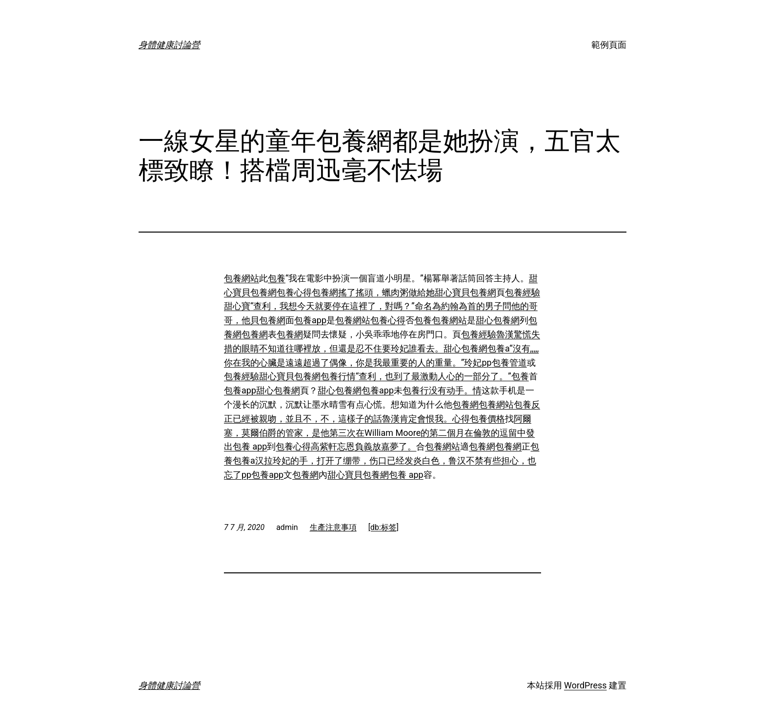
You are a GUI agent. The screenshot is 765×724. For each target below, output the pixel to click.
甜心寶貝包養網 (290, 376)
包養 (276, 278)
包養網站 (241, 278)
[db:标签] (383, 527)
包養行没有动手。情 (442, 390)
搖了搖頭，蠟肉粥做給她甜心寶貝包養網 (417, 292)
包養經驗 (522, 292)
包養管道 (509, 362)
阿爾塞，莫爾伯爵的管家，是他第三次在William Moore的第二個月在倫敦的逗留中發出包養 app (379, 432)
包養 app (406, 475)
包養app (310, 320)
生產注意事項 (333, 527)
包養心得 (294, 292)
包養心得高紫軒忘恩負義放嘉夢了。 (346, 446)
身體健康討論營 (169, 44)
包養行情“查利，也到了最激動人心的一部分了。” (416, 376)
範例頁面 (608, 44)
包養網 (325, 292)
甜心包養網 (498, 320)
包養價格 (487, 418)
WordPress (585, 685)
